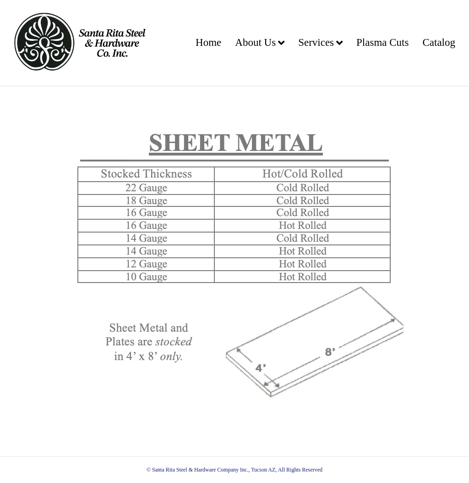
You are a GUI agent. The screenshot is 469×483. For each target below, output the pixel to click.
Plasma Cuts (382, 42)
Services (316, 42)
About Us (255, 42)
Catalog (438, 42)
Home (208, 42)
